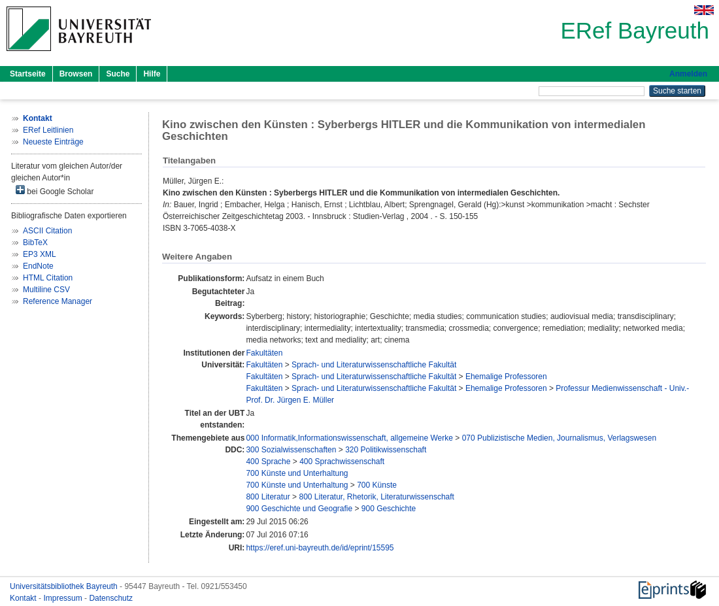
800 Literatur (268, 496)
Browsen (76, 73)
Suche (117, 73)
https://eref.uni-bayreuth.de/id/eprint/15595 (319, 547)
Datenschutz (111, 598)
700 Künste (377, 485)
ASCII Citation (47, 230)
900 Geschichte (388, 508)
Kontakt (24, 598)
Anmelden (688, 73)
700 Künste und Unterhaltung (297, 473)
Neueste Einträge (53, 141)
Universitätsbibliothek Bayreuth (65, 586)
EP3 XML (39, 254)
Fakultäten (264, 353)
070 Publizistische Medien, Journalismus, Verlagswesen (559, 438)
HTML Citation (48, 277)
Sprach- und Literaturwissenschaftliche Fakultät (374, 364)
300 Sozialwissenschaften (291, 449)
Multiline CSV (46, 289)
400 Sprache (268, 461)
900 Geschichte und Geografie (299, 508)
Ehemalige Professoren (506, 376)
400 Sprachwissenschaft (341, 461)
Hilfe (151, 73)
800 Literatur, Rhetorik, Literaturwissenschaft (376, 496)
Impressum (63, 598)
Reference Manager (57, 301)
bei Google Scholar (54, 190)
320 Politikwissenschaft (385, 449)
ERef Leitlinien (48, 130)
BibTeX (35, 242)
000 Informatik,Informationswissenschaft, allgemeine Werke (349, 438)
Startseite (28, 73)
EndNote (38, 266)
